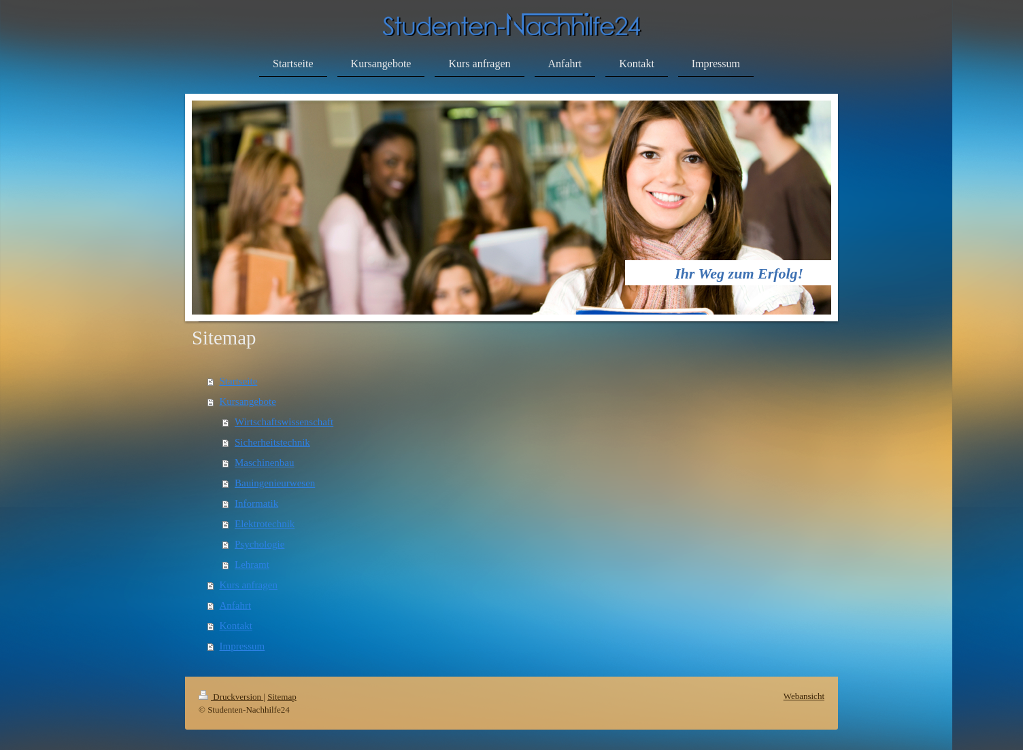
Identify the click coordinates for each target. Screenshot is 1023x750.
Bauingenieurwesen (275, 483)
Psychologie (259, 544)
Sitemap (282, 697)
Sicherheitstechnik (272, 442)
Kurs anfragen (249, 584)
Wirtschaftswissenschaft (284, 421)
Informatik (256, 503)
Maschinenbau (264, 462)
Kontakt (236, 625)
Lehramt (252, 564)
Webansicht (804, 696)
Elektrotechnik (265, 523)
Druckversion (231, 697)
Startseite (239, 381)
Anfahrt (236, 605)
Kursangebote (248, 401)
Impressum (242, 646)
